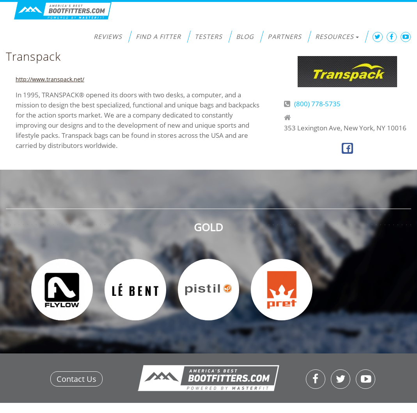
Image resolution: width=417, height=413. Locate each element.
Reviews (108, 36)
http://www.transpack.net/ (50, 79)
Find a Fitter (158, 36)
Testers (208, 36)
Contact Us (76, 379)
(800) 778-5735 (317, 103)
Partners (285, 36)
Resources (337, 36)
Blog (245, 36)
